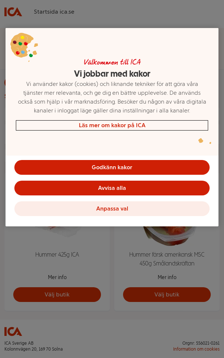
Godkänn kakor (112, 167)
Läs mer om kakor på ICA (112, 125)
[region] (112, 127)
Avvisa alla (112, 187)
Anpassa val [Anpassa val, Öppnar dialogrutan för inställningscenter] (112, 208)
